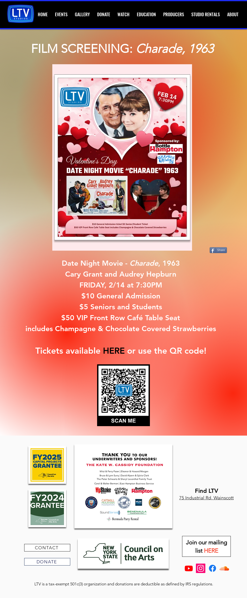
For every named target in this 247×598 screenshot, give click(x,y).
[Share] (218, 250)
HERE (114, 350)
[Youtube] (188, 568)
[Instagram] (200, 568)
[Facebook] (212, 568)
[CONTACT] (47, 547)
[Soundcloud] (224, 568)
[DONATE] (47, 562)
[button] (206, 14)
